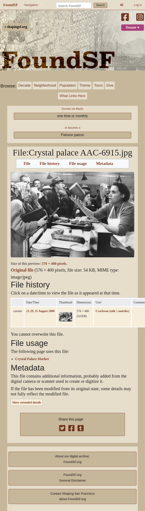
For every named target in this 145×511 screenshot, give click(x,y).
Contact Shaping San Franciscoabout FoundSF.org (72, 496)
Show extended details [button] (26, 402)
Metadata (104, 163)
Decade (24, 85)
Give (109, 85)
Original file (22, 270)
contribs (122, 311)
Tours (98, 85)
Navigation (31, 5)
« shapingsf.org (15, 27)
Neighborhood (45, 85)
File (27, 163)
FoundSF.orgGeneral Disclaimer (72, 477)
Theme (84, 85)
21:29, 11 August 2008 (40, 311)
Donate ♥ (132, 27)
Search (100, 5)
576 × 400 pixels (54, 263)
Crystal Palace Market (32, 359)
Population (67, 85)
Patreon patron (72, 135)
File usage (78, 163)
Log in (138, 5)
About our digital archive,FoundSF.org (72, 459)
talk (112, 311)
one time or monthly (72, 116)
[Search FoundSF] (73, 5)
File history (50, 163)
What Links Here (72, 96)
